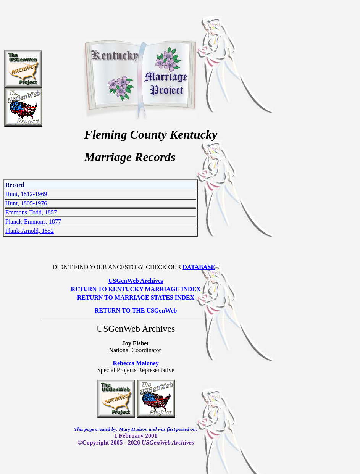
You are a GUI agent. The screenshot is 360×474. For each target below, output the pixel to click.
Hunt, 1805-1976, (26, 203)
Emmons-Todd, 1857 (31, 212)
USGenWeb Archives (135, 280)
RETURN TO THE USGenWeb (136, 310)
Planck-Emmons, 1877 (33, 221)
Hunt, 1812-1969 (26, 194)
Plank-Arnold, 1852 (29, 230)
